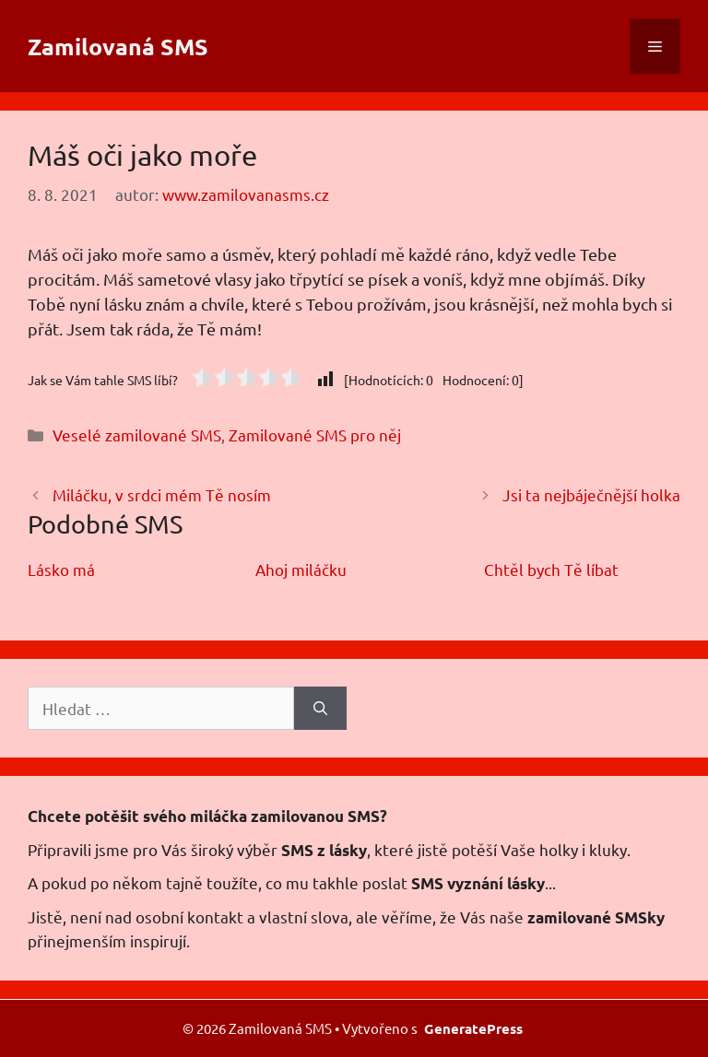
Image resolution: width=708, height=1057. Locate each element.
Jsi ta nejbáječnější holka (591, 494)
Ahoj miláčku (301, 569)
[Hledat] (320, 709)
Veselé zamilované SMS (137, 434)
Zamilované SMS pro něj (315, 434)
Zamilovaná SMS (118, 46)
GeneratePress (473, 1028)
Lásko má (61, 569)
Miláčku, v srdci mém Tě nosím (162, 494)
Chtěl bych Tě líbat (551, 569)
